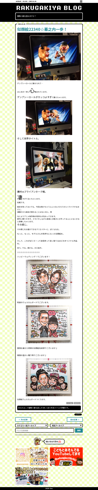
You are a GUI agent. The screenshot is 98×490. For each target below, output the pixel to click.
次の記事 (23, 419)
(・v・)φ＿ (70, 403)
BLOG (25, 1)
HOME (19, 1)
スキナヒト (77, 403)
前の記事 (74, 419)
